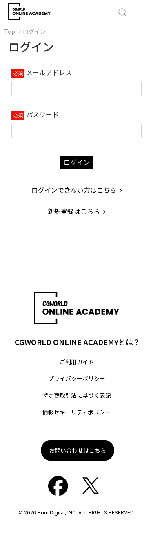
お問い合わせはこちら (77, 450)
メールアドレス (49, 72)
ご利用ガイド (77, 362)
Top (9, 31)
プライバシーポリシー (76, 378)
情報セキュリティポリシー (76, 412)
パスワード (42, 114)
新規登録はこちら (77, 211)
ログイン (77, 162)
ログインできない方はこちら (76, 190)
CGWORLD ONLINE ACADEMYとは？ (77, 341)
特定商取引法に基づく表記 (76, 395)
